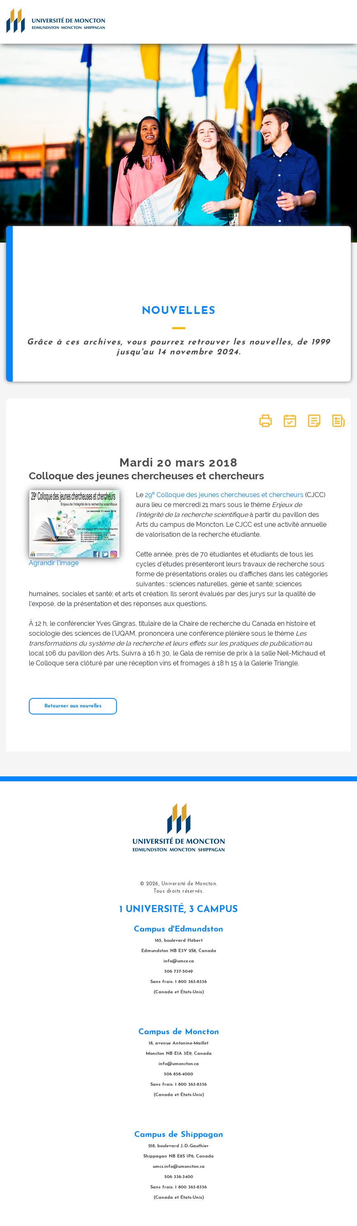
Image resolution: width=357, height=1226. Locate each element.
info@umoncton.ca (179, 1064)
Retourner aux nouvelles (72, 706)
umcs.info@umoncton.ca (179, 1167)
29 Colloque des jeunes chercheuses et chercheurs (224, 495)
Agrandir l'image (54, 563)
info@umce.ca (178, 961)
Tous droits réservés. (178, 891)
